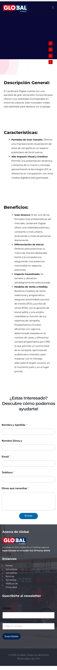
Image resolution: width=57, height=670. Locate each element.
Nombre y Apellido (14, 425)
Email (6, 456)
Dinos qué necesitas (15, 488)
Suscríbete (11, 636)
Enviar (28, 515)
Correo (6, 608)
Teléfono (8, 472)
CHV (37, 658)
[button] (53, 7)
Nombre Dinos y (12, 440)
